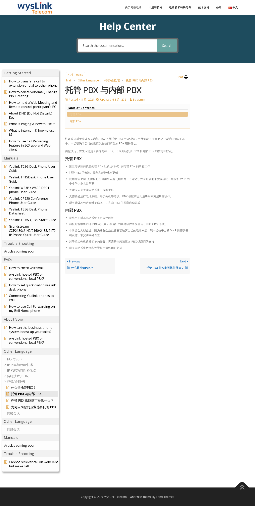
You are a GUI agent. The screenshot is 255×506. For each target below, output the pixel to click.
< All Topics (75, 74)
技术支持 (203, 7)
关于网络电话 (133, 7)
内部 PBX (207, 86)
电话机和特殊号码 (180, 7)
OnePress (136, 496)
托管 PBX (207, 79)
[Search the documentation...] (117, 45)
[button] (30, 72)
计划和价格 (155, 7)
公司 (219, 7)
